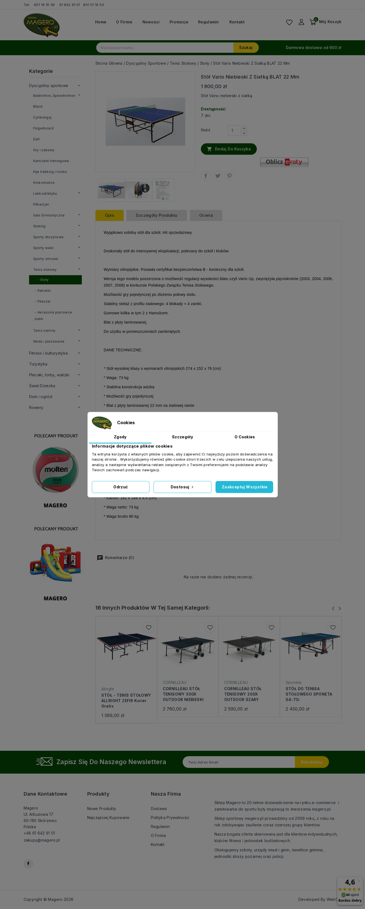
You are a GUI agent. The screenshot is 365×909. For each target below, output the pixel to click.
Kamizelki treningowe (51, 161)
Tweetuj (217, 175)
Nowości (151, 22)
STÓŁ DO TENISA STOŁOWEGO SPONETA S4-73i (309, 694)
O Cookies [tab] (245, 437)
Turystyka (38, 364)
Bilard (38, 106)
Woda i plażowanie (49, 341)
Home (100, 22)
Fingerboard (43, 128)
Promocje (179, 22)
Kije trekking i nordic (50, 172)
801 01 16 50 (94, 4)
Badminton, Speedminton (54, 96)
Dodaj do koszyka (229, 149)
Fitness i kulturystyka (48, 353)
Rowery (36, 407)
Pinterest (229, 175)
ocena (206, 215)
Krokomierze (44, 183)
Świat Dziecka (42, 385)
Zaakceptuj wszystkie (245, 487)
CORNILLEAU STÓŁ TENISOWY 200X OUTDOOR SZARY (243, 694)
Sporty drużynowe (48, 237)
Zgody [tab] (120, 437)
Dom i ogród (40, 396)
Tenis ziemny (44, 330)
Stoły (44, 280)
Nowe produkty (101, 808)
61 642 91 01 (69, 4)
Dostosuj (183, 487)
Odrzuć (120, 487)
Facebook (28, 864)
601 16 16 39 (44, 4)
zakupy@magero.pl (42, 840)
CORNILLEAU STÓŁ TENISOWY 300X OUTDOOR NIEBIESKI (183, 694)
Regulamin (208, 22)
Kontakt (237, 22)
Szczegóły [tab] (182, 437)
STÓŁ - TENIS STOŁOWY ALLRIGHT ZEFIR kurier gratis (126, 700)
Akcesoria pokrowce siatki (53, 315)
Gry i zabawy (44, 150)
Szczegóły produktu (156, 215)
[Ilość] (234, 130)
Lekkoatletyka (45, 193)
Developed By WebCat (320, 899)
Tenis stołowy (45, 270)
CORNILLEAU (175, 682)
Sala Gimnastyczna (49, 215)
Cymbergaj (42, 117)
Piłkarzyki (41, 204)
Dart (36, 139)
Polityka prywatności (170, 817)
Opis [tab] (109, 215)
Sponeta (294, 682)
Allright (107, 689)
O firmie (124, 22)
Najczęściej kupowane (108, 817)
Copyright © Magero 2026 (49, 899)
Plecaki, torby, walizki (49, 375)
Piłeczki (44, 301)
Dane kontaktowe (45, 794)
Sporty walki (43, 248)
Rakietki (44, 290)
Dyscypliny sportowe (48, 85)
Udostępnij (205, 175)
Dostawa (159, 808)
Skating (39, 226)
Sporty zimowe (45, 259)
